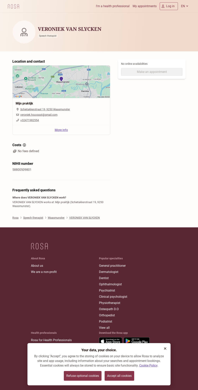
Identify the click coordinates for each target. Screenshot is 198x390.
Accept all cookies (119, 376)
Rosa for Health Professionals (51, 340)
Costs (19, 145)
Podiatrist (105, 321)
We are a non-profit (44, 272)
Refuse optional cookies (82, 376)
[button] (165, 348)
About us (37, 265)
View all (104, 328)
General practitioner (112, 265)
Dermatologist (108, 272)
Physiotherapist (109, 303)
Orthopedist (107, 315)
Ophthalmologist (110, 284)
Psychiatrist (107, 290)
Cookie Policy (148, 365)
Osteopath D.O (109, 309)
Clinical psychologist (113, 297)
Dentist (104, 278)
